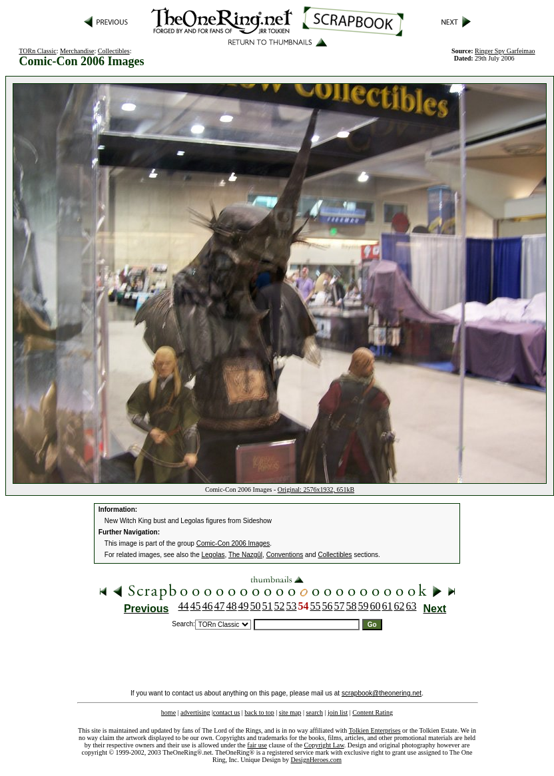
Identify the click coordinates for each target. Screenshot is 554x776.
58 (351, 606)
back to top (259, 712)
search (314, 712)
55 (315, 606)
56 (327, 606)
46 (207, 606)
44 (183, 606)
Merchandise (77, 51)
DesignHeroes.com (316, 759)
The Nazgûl (245, 554)
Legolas (213, 554)
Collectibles (114, 51)
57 (339, 606)
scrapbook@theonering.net (381, 693)
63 (411, 606)
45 (195, 606)
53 (291, 606)
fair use (257, 745)
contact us (226, 712)
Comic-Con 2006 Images (233, 543)
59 (363, 606)
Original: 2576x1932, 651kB (316, 489)
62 (399, 606)
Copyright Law (324, 745)
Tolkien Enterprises (375, 730)
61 (387, 606)
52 (279, 606)
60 (375, 606)
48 (231, 606)
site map (290, 712)
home (168, 712)
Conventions (285, 554)
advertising (195, 712)
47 (219, 606)
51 (267, 606)
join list (338, 712)
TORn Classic (37, 51)
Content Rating (372, 712)
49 (243, 606)
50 (255, 606)
